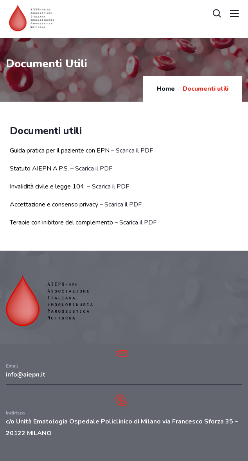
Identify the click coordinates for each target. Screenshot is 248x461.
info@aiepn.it (25, 374)
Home (166, 88)
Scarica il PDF (134, 150)
